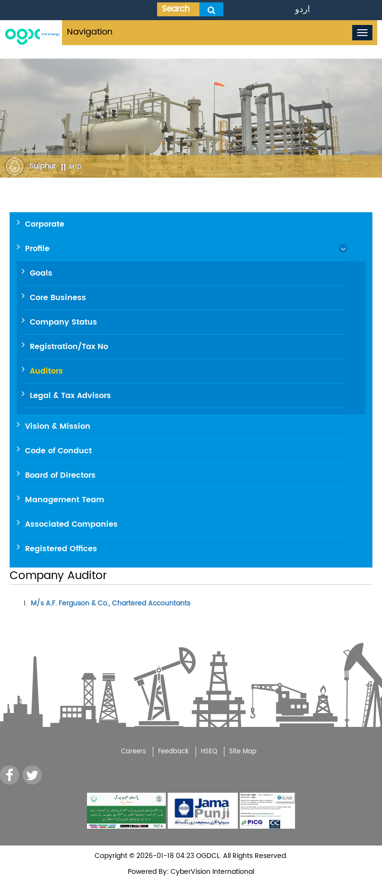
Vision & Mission (57, 426)
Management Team (64, 500)
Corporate (44, 224)
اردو (302, 9)
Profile (37, 248)
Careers (133, 752)
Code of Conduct (58, 451)
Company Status (63, 322)
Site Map (243, 752)
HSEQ (209, 752)
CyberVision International (211, 871)
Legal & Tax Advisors (70, 395)
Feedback (173, 752)
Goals (41, 273)
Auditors (46, 371)
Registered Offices (61, 549)
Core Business (58, 297)
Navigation (89, 32)
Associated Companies (71, 524)
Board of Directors (60, 475)
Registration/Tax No (69, 346)
